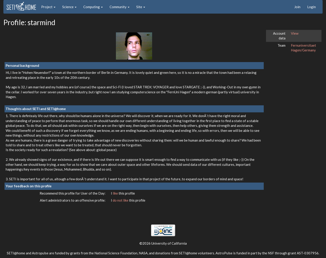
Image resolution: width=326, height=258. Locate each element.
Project (48, 7)
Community (119, 7)
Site (140, 7)
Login (311, 7)
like (116, 193)
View (294, 33)
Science (69, 7)
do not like (121, 200)
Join (297, 7)
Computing (93, 7)
